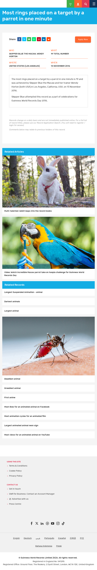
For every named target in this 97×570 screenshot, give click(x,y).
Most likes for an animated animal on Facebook (27, 407)
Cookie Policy (15, 471)
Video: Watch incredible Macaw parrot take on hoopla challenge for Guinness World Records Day (44, 273)
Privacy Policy (15, 476)
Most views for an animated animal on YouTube (27, 435)
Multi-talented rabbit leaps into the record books (28, 211)
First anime (9, 398)
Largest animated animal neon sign (21, 426)
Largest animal (11, 311)
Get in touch (15, 489)
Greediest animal (12, 388)
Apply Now (83, 39)
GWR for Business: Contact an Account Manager (32, 494)
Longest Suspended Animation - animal (23, 292)
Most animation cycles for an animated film (25, 416)
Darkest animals (12, 302)
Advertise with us (20, 499)
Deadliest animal (12, 379)
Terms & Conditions (18, 466)
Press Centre (15, 504)
